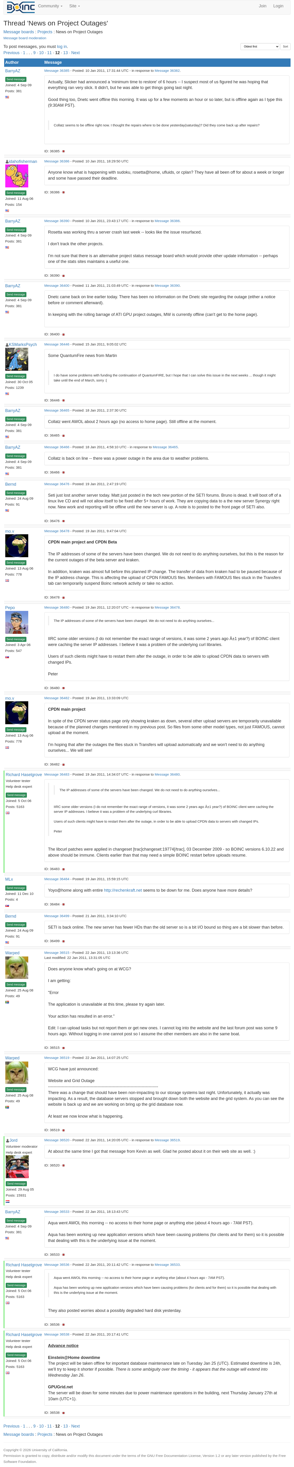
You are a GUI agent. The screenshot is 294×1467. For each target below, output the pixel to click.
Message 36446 (56, 344)
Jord (13, 1140)
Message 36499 (56, 916)
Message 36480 (56, 607)
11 (49, 52)
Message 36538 (56, 1334)
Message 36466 (56, 447)
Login (278, 6)
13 (65, 52)
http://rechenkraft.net (123, 890)
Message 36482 (56, 698)
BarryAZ (12, 71)
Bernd (10, 484)
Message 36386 (56, 161)
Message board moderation (24, 38)
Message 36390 (56, 221)
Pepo (10, 607)
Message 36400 (56, 285)
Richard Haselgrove (24, 774)
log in (62, 46)
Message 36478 (56, 531)
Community (50, 6)
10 (41, 52)
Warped (12, 953)
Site (74, 6)
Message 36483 (56, 774)
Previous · (13, 52)
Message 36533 (56, 1212)
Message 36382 (167, 70)
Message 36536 (56, 1265)
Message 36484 (56, 879)
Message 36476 (56, 484)
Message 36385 (56, 70)
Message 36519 (56, 1058)
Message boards (18, 32)
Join (262, 6)
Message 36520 (56, 1140)
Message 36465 (56, 410)
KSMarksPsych (23, 344)
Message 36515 (56, 953)
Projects (44, 32)
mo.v (9, 531)
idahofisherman (23, 161)
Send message (16, 79)
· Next (74, 52)
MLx (9, 879)
